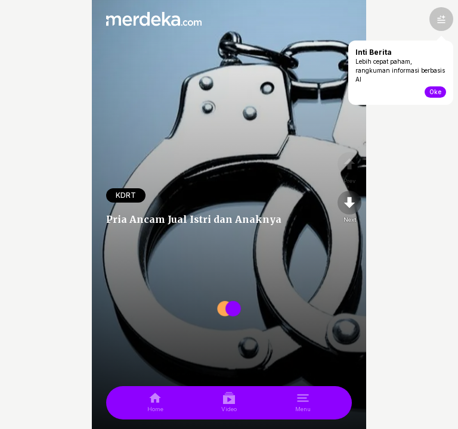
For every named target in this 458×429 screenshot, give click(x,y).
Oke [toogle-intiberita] (435, 91)
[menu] (303, 403)
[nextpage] (349, 207)
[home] (155, 403)
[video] (229, 403)
